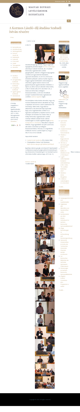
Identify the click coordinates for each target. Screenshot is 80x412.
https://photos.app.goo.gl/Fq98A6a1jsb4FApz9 (40, 144)
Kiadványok (15, 57)
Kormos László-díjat (49, 67)
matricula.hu (62, 99)
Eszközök (15, 59)
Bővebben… (14, 121)
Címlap (12, 37)
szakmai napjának (36, 97)
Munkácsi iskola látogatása (63, 175)
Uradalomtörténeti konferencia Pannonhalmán (65, 131)
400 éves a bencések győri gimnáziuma (64, 145)
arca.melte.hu (62, 81)
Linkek (14, 63)
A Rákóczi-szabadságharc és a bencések (64, 181)
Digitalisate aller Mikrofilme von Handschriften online (64, 208)
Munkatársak (16, 96)
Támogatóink (16, 65)
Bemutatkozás (16, 47)
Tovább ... (61, 187)
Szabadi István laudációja (34, 140)
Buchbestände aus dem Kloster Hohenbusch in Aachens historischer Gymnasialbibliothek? (66, 220)
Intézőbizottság (16, 49)
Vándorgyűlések (17, 51)
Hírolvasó (15, 67)
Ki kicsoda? (15, 61)
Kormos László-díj (30, 162)
